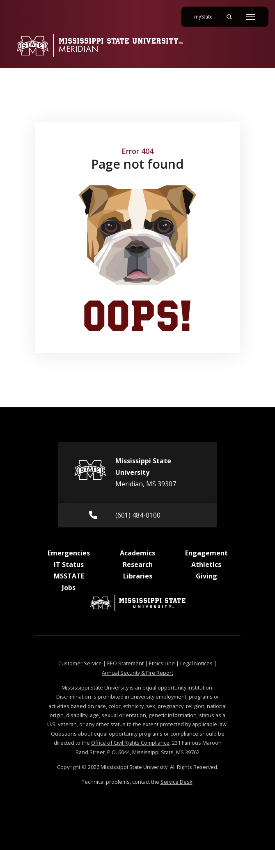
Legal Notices (196, 663)
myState (206, 14)
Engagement (206, 552)
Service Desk (176, 781)
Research (138, 564)
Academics (137, 552)
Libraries (137, 576)
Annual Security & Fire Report (137, 672)
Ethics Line (162, 663)
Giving (206, 576)
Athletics (206, 564)
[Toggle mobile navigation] (250, 17)
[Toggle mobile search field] (229, 17)
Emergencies (69, 552)
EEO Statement (125, 663)
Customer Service (80, 663)
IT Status (69, 564)
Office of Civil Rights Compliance (130, 742)
